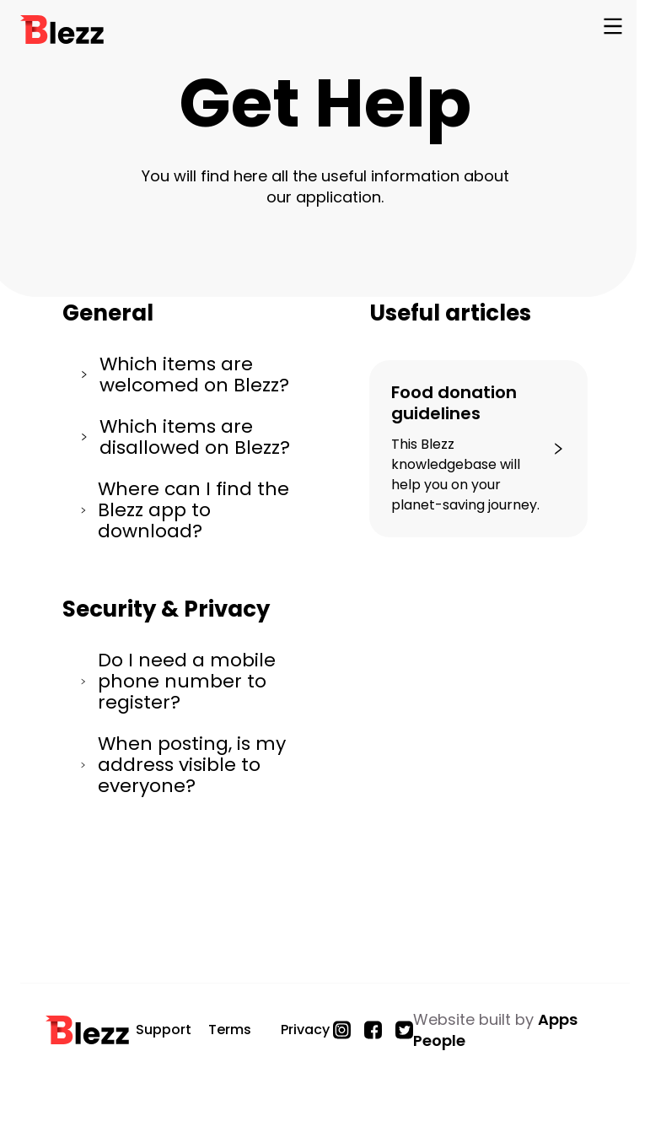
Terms (229, 1029)
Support (163, 1029)
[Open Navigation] (613, 29)
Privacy (305, 1029)
